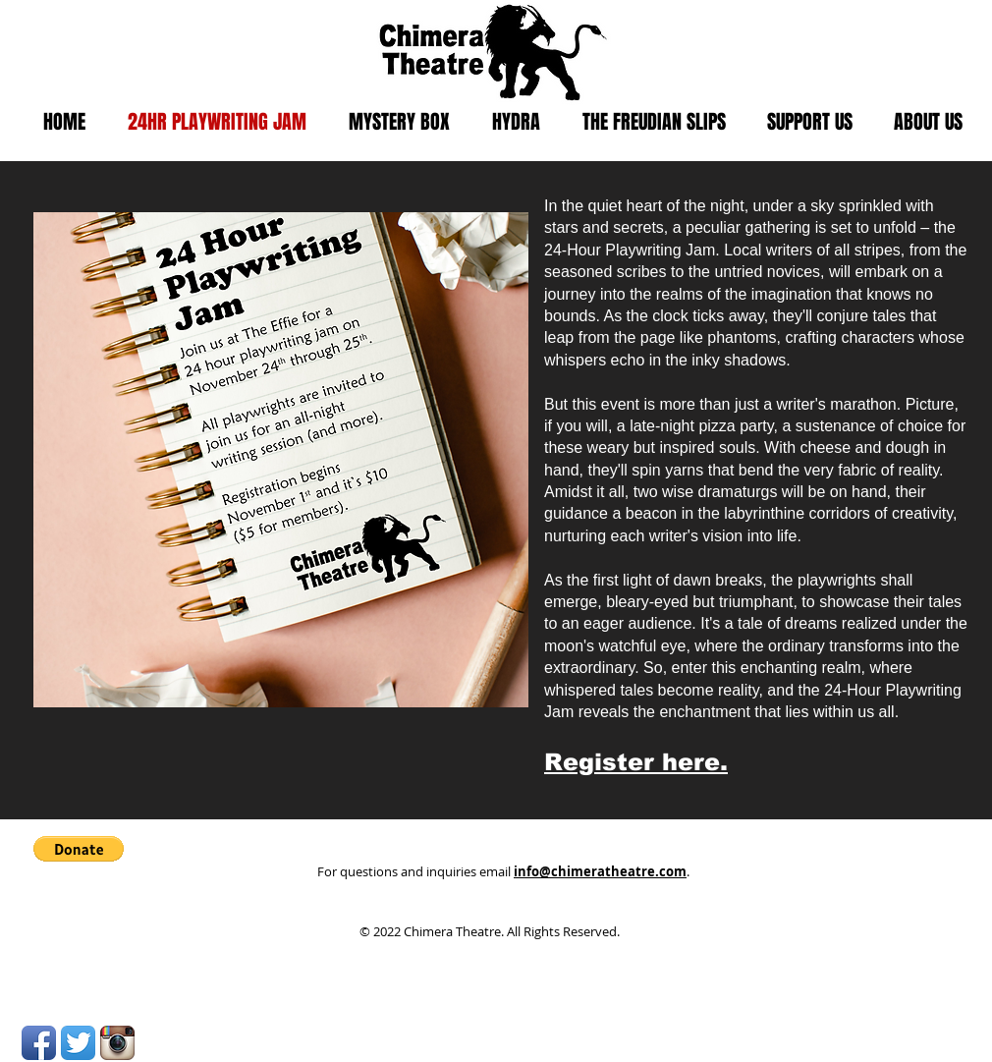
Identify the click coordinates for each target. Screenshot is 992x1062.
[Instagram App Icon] (117, 1043)
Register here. (636, 762)
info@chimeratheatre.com (600, 871)
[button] (78, 849)
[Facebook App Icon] (39, 1043)
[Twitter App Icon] (78, 1043)
